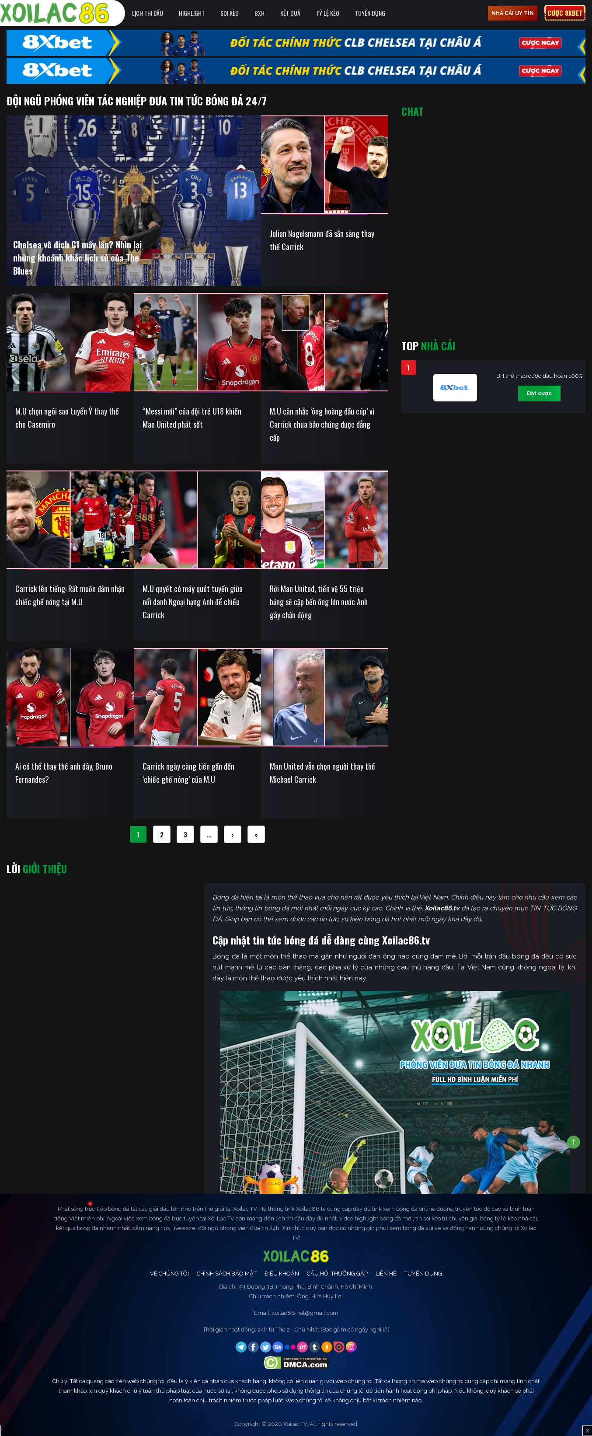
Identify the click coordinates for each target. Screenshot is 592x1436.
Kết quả (290, 12)
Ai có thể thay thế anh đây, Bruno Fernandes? (63, 772)
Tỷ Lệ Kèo (327, 12)
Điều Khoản (282, 1273)
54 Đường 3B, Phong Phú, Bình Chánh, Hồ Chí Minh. (306, 1286)
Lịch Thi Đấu (147, 12)
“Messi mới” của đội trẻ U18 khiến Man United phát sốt (192, 417)
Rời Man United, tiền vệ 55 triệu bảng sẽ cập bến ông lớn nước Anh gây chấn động (319, 601)
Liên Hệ (386, 1273)
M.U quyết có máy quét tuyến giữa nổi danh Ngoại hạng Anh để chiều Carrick (193, 601)
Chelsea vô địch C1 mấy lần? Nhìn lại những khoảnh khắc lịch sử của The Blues (77, 257)
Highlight (192, 12)
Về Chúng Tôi (169, 1273)
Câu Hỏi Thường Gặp (337, 1273)
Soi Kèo (229, 12)
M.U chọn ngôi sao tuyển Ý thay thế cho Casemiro (67, 417)
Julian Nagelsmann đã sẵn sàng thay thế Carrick (322, 240)
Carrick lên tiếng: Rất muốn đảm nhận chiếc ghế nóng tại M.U (70, 595)
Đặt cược (539, 393)
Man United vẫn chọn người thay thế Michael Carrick (322, 772)
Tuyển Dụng (370, 12)
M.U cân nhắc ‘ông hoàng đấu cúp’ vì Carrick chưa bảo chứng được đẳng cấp (322, 424)
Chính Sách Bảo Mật (227, 1273)
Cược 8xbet (564, 12)
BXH (259, 12)
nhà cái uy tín (512, 13)
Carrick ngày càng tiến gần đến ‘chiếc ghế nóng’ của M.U (188, 772)
